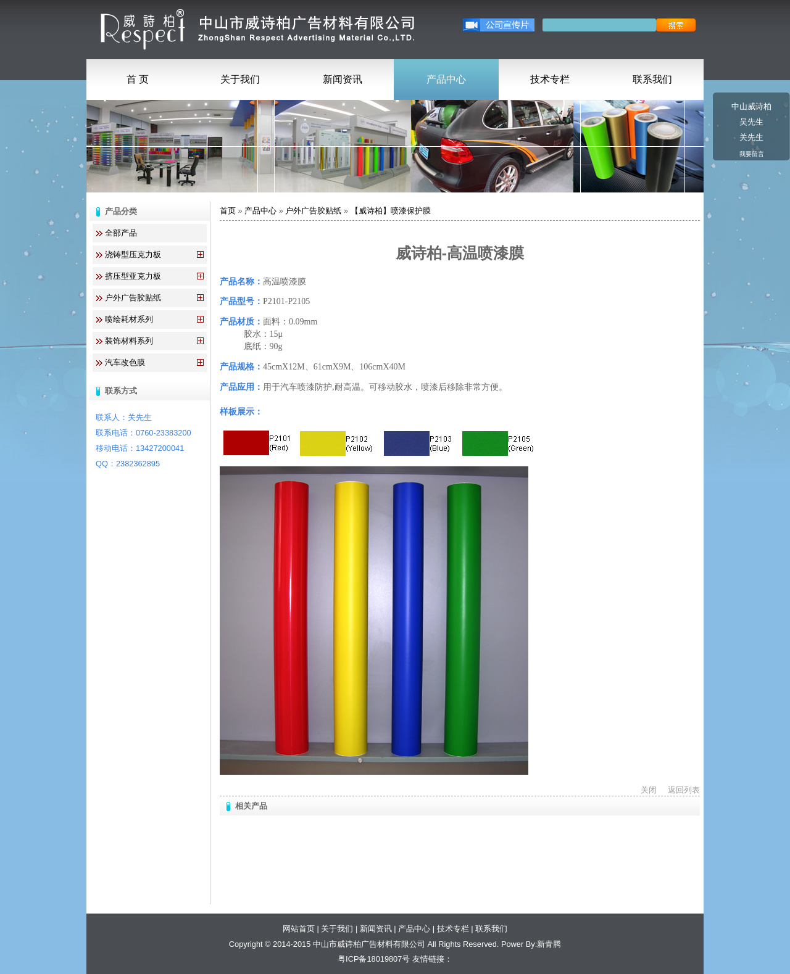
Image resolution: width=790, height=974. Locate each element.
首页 (228, 210)
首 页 (138, 79)
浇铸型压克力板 (133, 254)
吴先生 (751, 121)
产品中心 (446, 79)
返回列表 (684, 789)
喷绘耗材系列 (129, 319)
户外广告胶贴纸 (133, 297)
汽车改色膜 (125, 362)
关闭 (649, 789)
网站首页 (299, 928)
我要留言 (751, 154)
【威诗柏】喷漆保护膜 (391, 210)
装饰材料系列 (129, 340)
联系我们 (652, 79)
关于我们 (240, 79)
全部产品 (121, 232)
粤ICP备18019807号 (374, 959)
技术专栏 (550, 79)
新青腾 (549, 944)
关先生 (751, 137)
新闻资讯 (342, 79)
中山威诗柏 (751, 106)
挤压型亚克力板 (133, 276)
